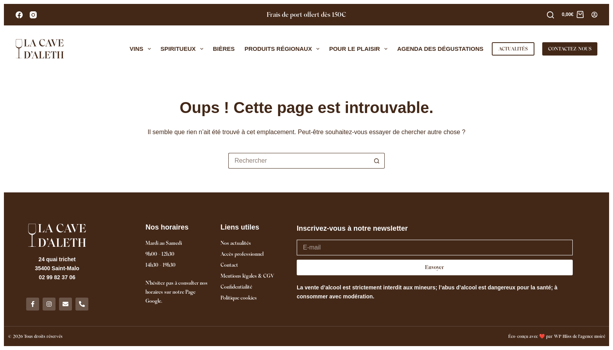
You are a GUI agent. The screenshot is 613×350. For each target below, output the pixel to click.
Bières (224, 48)
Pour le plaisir (360, 49)
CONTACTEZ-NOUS (569, 49)
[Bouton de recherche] (377, 161)
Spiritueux (183, 49)
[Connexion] (594, 15)
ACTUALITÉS (513, 49)
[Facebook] (19, 14)
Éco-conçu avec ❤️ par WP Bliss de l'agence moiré (556, 336)
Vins (142, 49)
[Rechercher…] (298, 161)
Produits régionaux (283, 49)
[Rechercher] (550, 14)
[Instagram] (33, 14)
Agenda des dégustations (440, 48)
